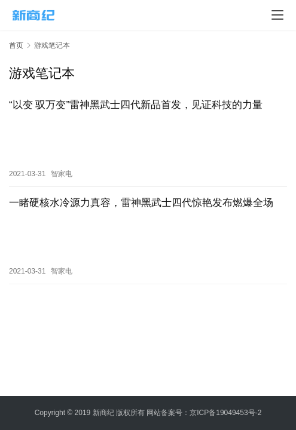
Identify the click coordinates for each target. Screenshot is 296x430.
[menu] (277, 15)
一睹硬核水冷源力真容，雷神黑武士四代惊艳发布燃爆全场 (141, 199)
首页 (16, 45)
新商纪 (103, 412)
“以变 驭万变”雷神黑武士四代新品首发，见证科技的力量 (136, 104)
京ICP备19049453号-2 (225, 412)
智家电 (61, 171)
